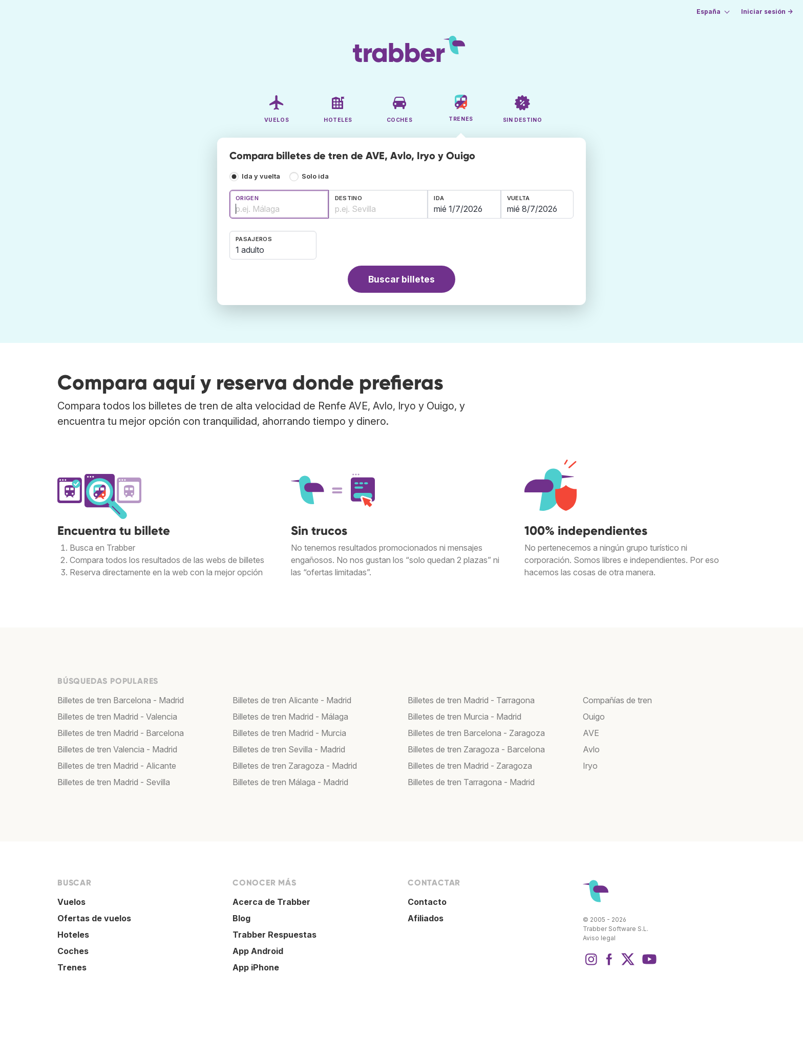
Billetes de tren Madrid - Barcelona (120, 733)
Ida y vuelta (261, 176)
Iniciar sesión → (767, 11)
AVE (591, 733)
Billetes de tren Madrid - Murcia (289, 733)
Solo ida (315, 176)
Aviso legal (599, 938)
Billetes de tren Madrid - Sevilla (113, 782)
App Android (258, 951)
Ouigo (594, 716)
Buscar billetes (401, 279)
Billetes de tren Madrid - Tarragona (471, 700)
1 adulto (250, 250)
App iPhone (256, 967)
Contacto (427, 902)
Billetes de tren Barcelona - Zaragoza (476, 733)
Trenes (72, 967)
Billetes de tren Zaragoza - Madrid (295, 766)
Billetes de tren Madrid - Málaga (290, 716)
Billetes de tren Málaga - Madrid (290, 782)
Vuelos (71, 902)
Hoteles (73, 934)
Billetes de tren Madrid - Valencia (117, 716)
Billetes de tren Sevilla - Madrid (289, 749)
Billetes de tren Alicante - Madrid (292, 700)
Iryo (590, 766)
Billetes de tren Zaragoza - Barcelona (476, 749)
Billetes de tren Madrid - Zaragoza (470, 766)
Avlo (591, 749)
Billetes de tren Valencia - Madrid (117, 749)
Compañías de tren (617, 700)
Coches (73, 951)
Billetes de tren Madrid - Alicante (116, 766)
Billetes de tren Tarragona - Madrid (471, 782)
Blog (241, 918)
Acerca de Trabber (271, 902)
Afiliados (425, 918)
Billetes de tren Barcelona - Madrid (120, 700)
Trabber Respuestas (274, 934)
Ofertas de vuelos (94, 918)
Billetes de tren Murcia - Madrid (464, 716)
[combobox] (279, 204)
